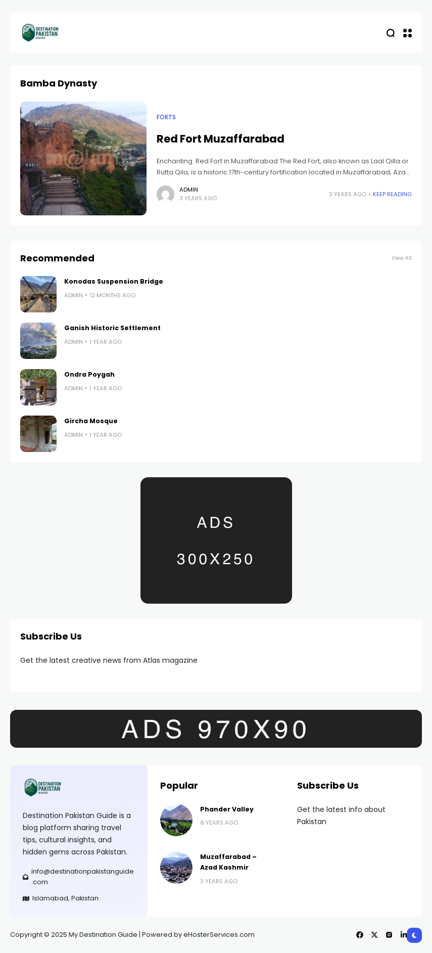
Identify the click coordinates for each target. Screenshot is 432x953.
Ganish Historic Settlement (112, 328)
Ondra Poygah (89, 374)
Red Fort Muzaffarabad (220, 138)
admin (188, 190)
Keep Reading (392, 194)
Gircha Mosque (91, 421)
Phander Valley (227, 809)
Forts (166, 117)
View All (402, 258)
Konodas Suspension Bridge (113, 281)
